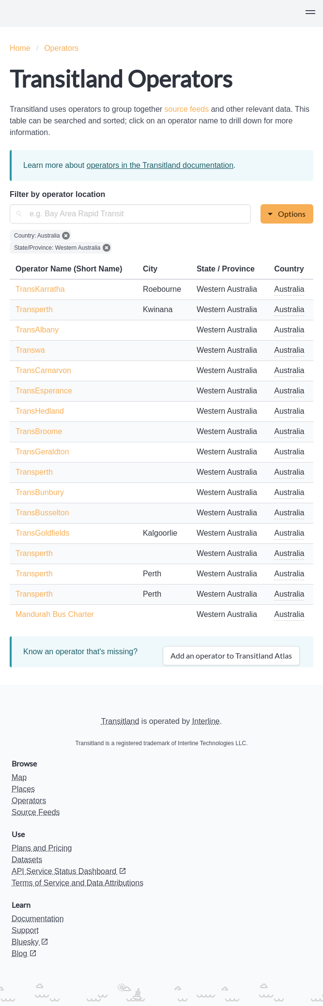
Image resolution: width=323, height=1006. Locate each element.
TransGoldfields (42, 533)
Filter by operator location (57, 194)
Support (25, 930)
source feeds (188, 109)
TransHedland (39, 411)
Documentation (38, 919)
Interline (206, 721)
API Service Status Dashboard (69, 871)
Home (20, 48)
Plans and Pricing (42, 848)
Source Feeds (36, 812)
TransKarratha (40, 289)
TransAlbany (37, 330)
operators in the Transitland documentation (160, 165)
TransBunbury (39, 492)
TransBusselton (42, 513)
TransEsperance (43, 391)
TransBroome (38, 431)
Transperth (34, 309)
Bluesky (30, 942)
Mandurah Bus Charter (54, 614)
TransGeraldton (42, 452)
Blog (24, 953)
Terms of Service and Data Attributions (77, 883)
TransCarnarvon (43, 370)
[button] (310, 13)
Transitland (120, 721)
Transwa (30, 350)
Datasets (27, 860)
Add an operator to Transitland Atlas (231, 655)
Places (23, 789)
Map (19, 777)
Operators (61, 48)
